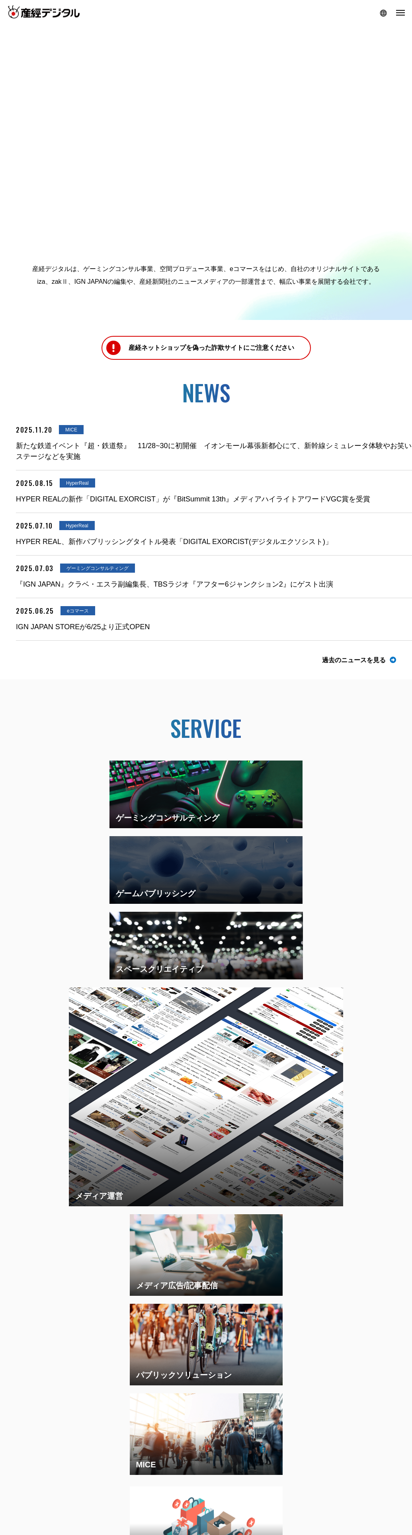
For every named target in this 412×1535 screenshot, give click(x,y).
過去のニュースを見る (354, 660)
